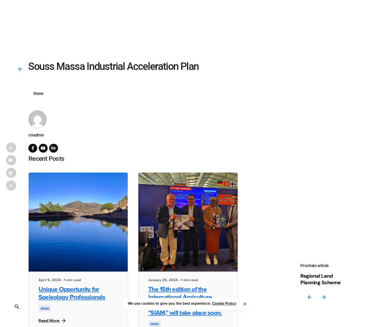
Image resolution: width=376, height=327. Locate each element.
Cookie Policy (224, 303)
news (45, 308)
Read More (52, 320)
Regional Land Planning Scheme (320, 279)
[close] (245, 304)
